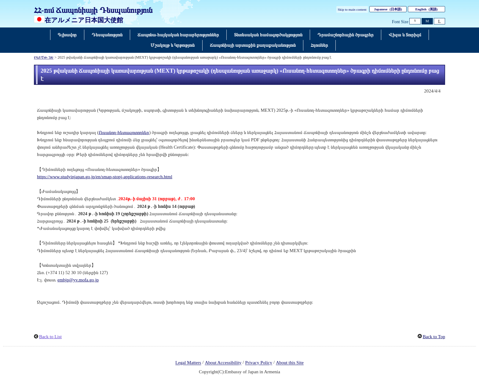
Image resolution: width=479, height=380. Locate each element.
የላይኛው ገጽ (43, 57)
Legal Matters (188, 362)
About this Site (290, 362)
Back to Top (434, 336)
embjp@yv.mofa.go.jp (78, 279)
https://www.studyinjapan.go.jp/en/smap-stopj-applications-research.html (104, 176)
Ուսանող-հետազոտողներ (124, 132)
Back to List (50, 336)
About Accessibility (223, 362)
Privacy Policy (258, 362)
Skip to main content (352, 9)
